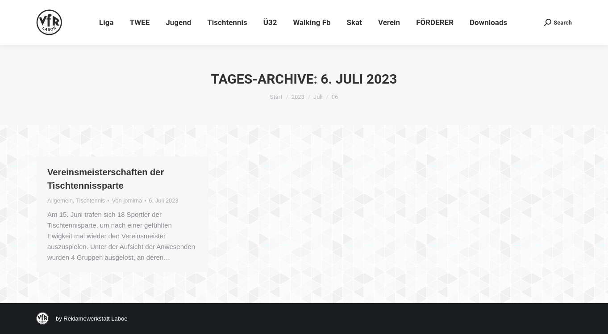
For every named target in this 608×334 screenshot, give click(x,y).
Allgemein (60, 200)
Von (127, 200)
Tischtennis (90, 200)
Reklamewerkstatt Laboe (95, 318)
